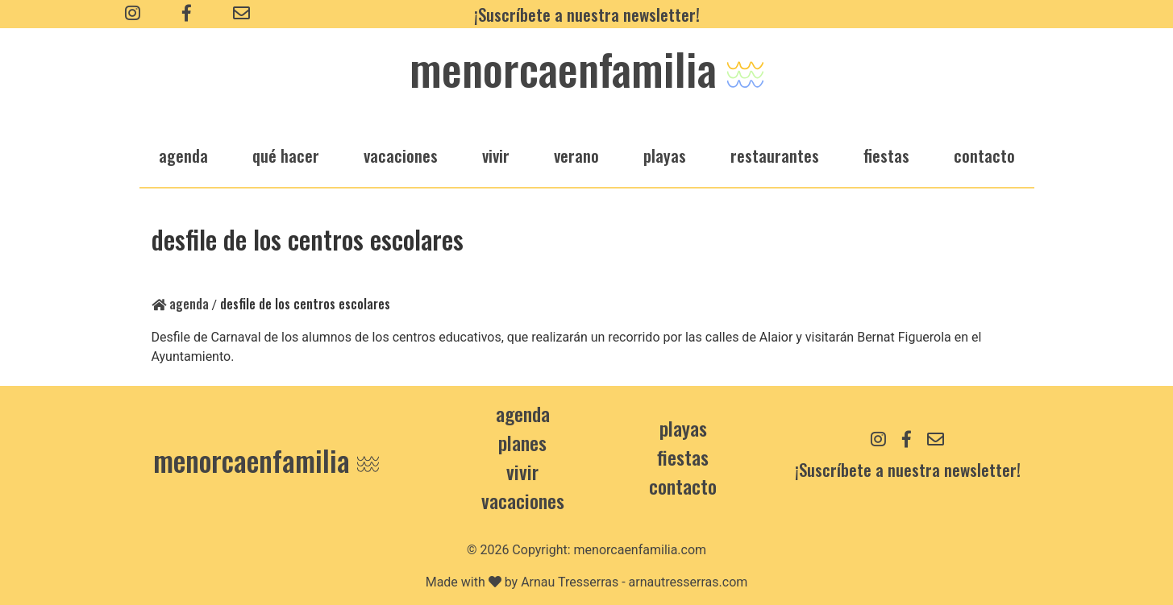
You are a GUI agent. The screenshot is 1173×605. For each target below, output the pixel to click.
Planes (522, 442)
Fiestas (683, 456)
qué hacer (285, 155)
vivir (496, 155)
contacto (683, 485)
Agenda (180, 303)
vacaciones (401, 155)
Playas (683, 427)
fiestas (886, 155)
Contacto (984, 155)
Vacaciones (522, 500)
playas (664, 155)
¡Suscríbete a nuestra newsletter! (587, 14)
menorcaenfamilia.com (640, 549)
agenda (183, 155)
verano (576, 155)
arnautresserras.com (688, 582)
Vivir (522, 471)
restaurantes (774, 155)
